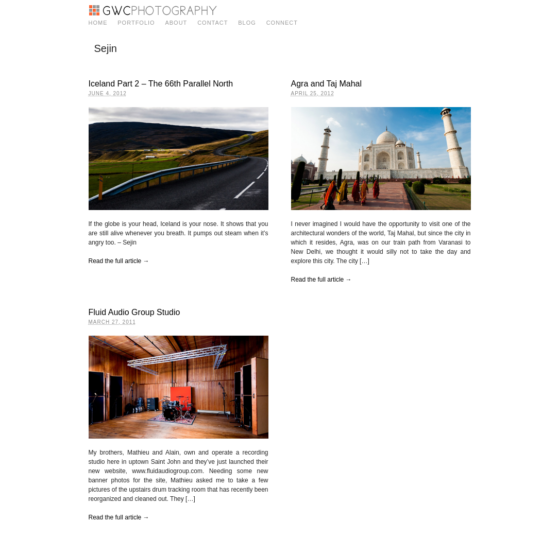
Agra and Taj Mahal (326, 83)
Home (98, 23)
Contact (212, 23)
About (176, 23)
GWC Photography (153, 10)
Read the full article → (119, 261)
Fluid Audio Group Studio (134, 312)
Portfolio (136, 23)
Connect (282, 23)
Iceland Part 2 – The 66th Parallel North (161, 83)
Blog (247, 23)
